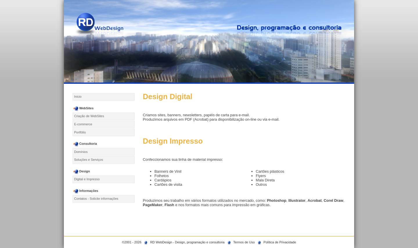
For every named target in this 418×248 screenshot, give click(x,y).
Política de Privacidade (280, 242)
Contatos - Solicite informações (96, 198)
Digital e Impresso (87, 179)
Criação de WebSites (89, 116)
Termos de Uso (244, 242)
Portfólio (80, 132)
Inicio (78, 96)
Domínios (80, 152)
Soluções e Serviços (88, 159)
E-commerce (83, 124)
